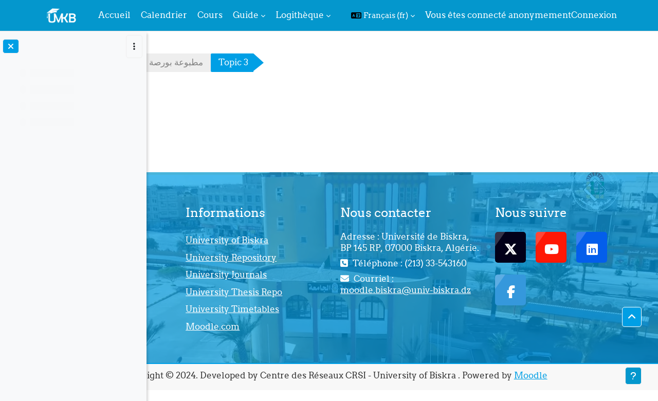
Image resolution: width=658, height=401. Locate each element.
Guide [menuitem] (246, 15)
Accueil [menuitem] (114, 15)
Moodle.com (315, 326)
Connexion (594, 15)
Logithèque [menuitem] (300, 15)
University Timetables (334, 309)
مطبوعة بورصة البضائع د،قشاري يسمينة (237, 62)
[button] (383, 15)
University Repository (333, 257)
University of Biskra (329, 240)
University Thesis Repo (336, 292)
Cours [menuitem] (210, 15)
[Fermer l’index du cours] (11, 46)
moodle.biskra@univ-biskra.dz (455, 318)
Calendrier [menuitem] (164, 15)
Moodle (598, 375)
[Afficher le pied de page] (633, 376)
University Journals (328, 274)
